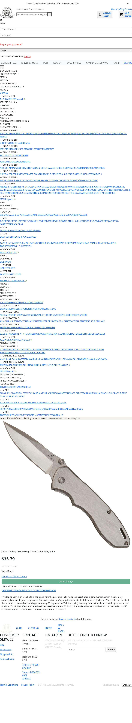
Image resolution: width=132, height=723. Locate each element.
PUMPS (15, 352)
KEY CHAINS (6, 408)
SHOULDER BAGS (72, 333)
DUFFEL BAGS (87, 333)
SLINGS (74, 174)
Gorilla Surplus (47, 684)
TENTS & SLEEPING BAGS (57, 365)
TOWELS (8, 352)
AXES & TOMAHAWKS (27, 189)
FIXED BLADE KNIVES (54, 186)
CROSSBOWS (15, 161)
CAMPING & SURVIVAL (97, 62)
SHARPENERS (56, 193)
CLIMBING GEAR (27, 352)
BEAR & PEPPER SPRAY (11, 358)
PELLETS (30, 168)
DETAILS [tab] (19, 590)
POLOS (46, 221)
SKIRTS (17, 274)
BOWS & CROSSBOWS (28, 315)
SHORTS (10, 230)
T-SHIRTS (4, 221)
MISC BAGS (99, 333)
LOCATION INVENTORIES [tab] (44, 590)
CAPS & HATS (6, 243)
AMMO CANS (28, 358)
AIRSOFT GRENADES (42, 133)
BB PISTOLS (5, 142)
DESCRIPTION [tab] (8, 590)
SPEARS (85, 189)
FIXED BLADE (15, 302)
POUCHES (29, 333)
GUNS (19, 628)
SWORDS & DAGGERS (10, 308)
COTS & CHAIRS (34, 349)
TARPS (3, 365)
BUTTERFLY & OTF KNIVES (50, 189)
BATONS (24, 321)
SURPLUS (26, 387)
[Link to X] (110, 628)
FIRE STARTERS (41, 358)
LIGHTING (40, 352)
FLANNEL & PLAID (74, 221)
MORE (116, 62)
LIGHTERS (17, 408)
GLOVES (53, 214)
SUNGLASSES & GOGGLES (12, 393)
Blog (2, 644)
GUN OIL (32, 180)
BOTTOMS (33, 415)
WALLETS (83, 214)
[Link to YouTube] (85, 628)
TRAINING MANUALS (92, 393)
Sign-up (27, 56)
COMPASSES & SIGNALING (94, 358)
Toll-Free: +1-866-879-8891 (30, 666)
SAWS (55, 315)
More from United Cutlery (14, 576)
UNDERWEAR (34, 230)
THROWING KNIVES (73, 186)
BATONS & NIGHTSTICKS (95, 186)
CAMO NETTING (62, 393)
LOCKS (105, 393)
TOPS (2, 415)
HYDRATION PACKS (55, 333)
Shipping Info (6, 654)
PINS (64, 402)
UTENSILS (22, 349)
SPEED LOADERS (83, 168)
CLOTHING (33, 628)
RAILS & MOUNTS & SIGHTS (57, 174)
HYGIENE (4, 349)
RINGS (51, 408)
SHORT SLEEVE (23, 221)
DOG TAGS (50, 402)
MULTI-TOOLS (96, 189)
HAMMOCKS (48, 349)
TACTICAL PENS (77, 321)
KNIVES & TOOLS (29, 62)
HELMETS (101, 243)
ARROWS (26, 161)
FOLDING (4, 302)
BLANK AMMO (98, 168)
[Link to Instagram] (98, 628)
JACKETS (4, 268)
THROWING (27, 302)
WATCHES (36, 408)
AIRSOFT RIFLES (24, 133)
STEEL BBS (21, 168)
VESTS (9, 224)
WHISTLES (26, 408)
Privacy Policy (27, 684)
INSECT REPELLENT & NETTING (70, 349)
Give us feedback (67, 619)
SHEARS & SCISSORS (22, 193)
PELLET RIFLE (22, 155)
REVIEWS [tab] (27, 590)
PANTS (3, 230)
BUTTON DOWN (58, 221)
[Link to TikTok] (104, 628)
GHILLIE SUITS (38, 365)
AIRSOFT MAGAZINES (10, 149)
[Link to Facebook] (91, 628)
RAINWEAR (54, 358)
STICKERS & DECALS (18, 402)
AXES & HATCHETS (9, 315)
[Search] (31, 14)
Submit (111, 649)
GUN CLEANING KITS (64, 180)
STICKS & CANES (62, 321)
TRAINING (38, 302)
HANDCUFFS (34, 321)
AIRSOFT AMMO (8, 168)
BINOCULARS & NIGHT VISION (40, 393)
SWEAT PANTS (21, 230)
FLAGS (59, 402)
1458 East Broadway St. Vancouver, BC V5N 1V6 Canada (54, 643)
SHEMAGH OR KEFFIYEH (20, 246)
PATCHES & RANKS (36, 402)
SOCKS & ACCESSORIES (24, 236)
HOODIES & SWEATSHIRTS (96, 221)
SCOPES (23, 174)
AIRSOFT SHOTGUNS (83, 133)
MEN (45, 62)
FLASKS (44, 408)
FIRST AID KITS (24, 365)
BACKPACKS (40, 333)
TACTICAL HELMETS (14, 396)
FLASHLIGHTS (109, 189)
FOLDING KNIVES (35, 186)
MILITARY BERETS (63, 243)
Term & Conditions (9, 684)
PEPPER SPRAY (47, 321)
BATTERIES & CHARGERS (63, 168)
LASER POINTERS (35, 174)
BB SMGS (25, 142)
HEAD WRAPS (90, 243)
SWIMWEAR (5, 261)
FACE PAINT (76, 393)
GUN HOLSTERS (85, 174)
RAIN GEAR (17, 224)
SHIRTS (12, 221)
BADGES (4, 402)
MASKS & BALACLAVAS (23, 243)
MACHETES (12, 189)
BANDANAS (78, 243)
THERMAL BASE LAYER (38, 214)
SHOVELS (62, 315)
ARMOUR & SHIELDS (10, 321)
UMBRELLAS (60, 408)
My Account (5, 649)
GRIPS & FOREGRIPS (10, 174)
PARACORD (11, 365)
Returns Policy (7, 659)
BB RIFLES (16, 142)
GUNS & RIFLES (8, 62)
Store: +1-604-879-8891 (31, 674)
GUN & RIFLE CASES (18, 180)
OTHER (94, 180)
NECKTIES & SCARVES (45, 243)
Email (26, 678)
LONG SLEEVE (36, 221)
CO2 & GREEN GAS (43, 168)
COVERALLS (5, 387)
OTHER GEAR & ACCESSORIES (101, 193)
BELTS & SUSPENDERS (68, 214)
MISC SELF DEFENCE (95, 321)
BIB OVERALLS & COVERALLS (14, 214)
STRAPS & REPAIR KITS (70, 358)
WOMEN (57, 62)
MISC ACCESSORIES (45, 327)
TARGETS (4, 180)
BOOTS (3, 236)
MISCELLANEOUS (74, 408)
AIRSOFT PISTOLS (8, 133)
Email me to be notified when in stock (22, 586)
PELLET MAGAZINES (44, 149)
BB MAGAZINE (28, 149)
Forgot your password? (11, 44)
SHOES (10, 236)
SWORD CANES (38, 308)
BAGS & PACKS (74, 62)
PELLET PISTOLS (8, 155)
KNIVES (48, 628)
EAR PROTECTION (45, 180)
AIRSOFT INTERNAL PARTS (105, 133)
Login (66, 50)
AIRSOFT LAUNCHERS (62, 133)
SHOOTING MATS (82, 180)
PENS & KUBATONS (41, 193)
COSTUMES (16, 387)
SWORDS (111, 186)
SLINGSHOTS (73, 315)
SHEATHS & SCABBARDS (75, 193)
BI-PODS (97, 174)
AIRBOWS (4, 161)
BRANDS (128, 62)
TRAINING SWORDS (72, 189)
